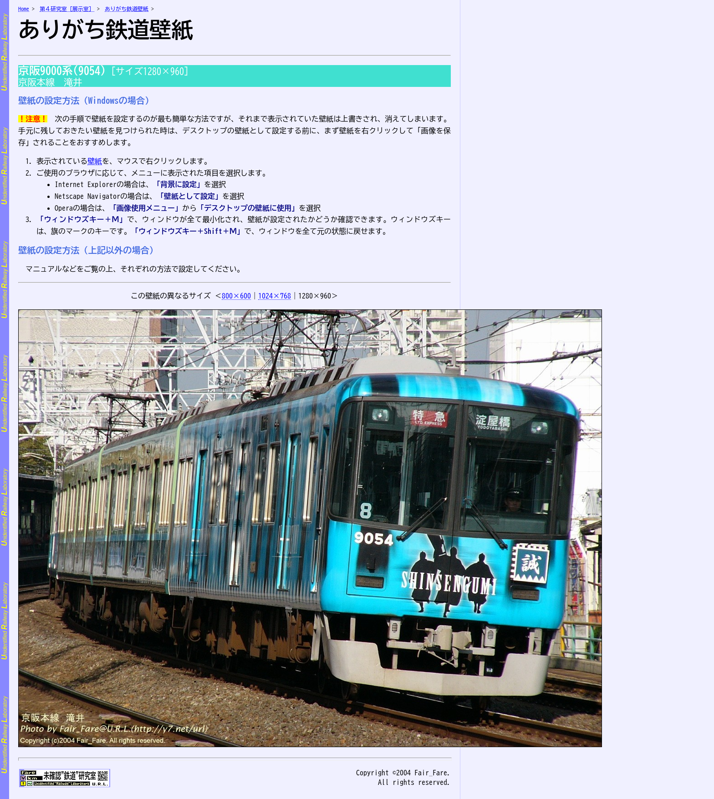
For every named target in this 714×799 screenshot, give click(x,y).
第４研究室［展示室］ (67, 8)
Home (23, 8)
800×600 (236, 295)
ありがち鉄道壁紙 (126, 8)
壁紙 (94, 161)
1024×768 (274, 295)
